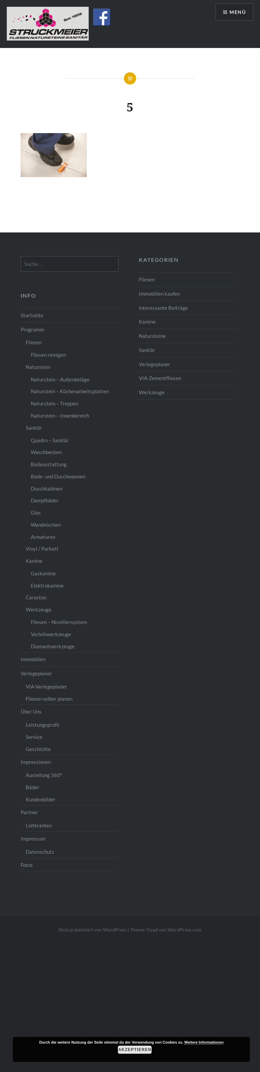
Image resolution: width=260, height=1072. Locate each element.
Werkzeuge (152, 392)
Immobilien (33, 659)
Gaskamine (43, 573)
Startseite (32, 315)
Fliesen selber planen (49, 699)
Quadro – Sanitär (50, 440)
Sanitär (147, 350)
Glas (36, 512)
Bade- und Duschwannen (58, 476)
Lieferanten (39, 825)
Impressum (33, 839)
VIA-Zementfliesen (160, 378)
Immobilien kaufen (159, 294)
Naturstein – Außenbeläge (60, 379)
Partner (29, 812)
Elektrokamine (47, 585)
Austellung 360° (44, 775)
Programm (32, 329)
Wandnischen (46, 525)
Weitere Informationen (203, 1042)
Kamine (147, 322)
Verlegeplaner (154, 364)
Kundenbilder (41, 799)
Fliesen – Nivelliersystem (59, 622)
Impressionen (36, 762)
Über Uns (31, 711)
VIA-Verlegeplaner (46, 686)
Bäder (32, 787)
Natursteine (152, 336)
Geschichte (38, 749)
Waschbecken (46, 452)
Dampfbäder (45, 500)
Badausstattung (49, 464)
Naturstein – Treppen (54, 403)
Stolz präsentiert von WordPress (93, 929)
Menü (238, 12)
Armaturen (43, 537)
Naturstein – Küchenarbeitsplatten (70, 391)
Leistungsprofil (42, 725)
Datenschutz (40, 852)
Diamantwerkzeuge (52, 646)
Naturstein (38, 367)
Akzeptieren (134, 1049)
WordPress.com (184, 929)
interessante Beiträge (163, 308)
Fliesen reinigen (48, 355)
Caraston (36, 597)
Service (34, 737)
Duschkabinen (46, 488)
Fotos (27, 865)
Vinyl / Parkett (42, 549)
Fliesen (147, 279)
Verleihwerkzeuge (51, 634)
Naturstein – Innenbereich (60, 416)
